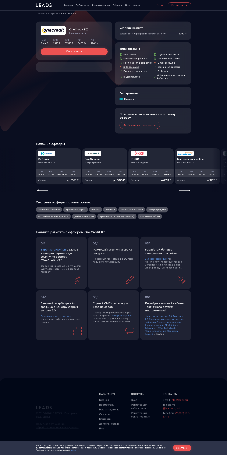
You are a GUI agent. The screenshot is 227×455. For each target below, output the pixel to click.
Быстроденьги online (190, 178)
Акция (137, 5)
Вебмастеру (82, 5)
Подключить (74, 51)
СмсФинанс (92, 178)
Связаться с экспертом (139, 138)
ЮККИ (135, 178)
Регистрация (179, 5)
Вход (160, 5)
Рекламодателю (101, 5)
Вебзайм (44, 178)
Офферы (117, 5)
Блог (127, 5)
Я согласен (182, 448)
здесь (73, 450)
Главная (68, 5)
